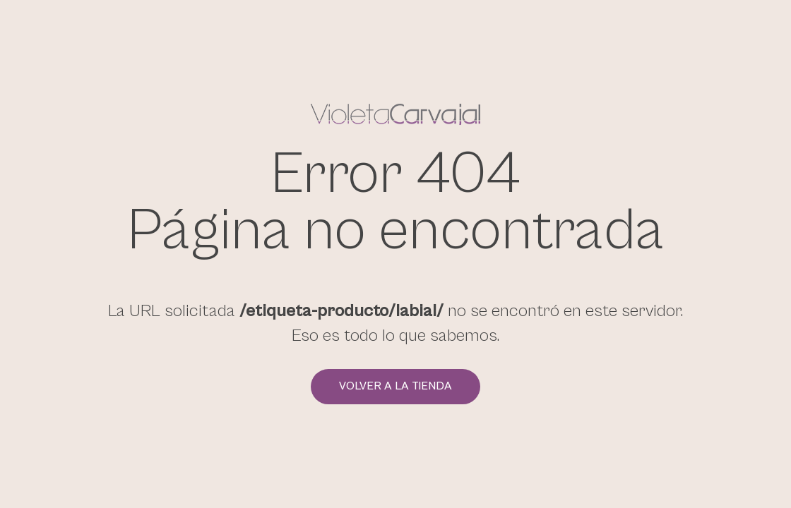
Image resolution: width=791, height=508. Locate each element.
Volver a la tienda (395, 386)
